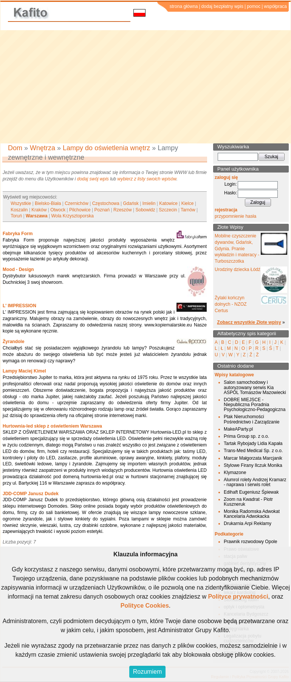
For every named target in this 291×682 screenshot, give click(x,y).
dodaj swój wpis (93, 179)
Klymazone (235, 472)
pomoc (253, 6)
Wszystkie (21, 203)
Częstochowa (105, 203)
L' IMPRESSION (19, 305)
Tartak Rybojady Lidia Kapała (253, 443)
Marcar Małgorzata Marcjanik (253, 458)
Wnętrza (42, 148)
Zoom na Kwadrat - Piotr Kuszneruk (248, 502)
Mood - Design (18, 269)
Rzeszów (122, 209)
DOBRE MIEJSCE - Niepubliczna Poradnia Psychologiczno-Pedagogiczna (254, 404)
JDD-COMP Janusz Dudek (31, 493)
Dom (15, 148)
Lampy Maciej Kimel (24, 371)
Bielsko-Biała (48, 203)
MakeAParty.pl (238, 429)
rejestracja (226, 209)
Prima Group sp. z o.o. (246, 436)
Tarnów (188, 209)
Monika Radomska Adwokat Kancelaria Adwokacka (252, 514)
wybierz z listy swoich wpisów (147, 179)
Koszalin (19, 209)
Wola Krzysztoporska (72, 216)
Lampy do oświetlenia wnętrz (106, 148)
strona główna (184, 6)
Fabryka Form (18, 233)
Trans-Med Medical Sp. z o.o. (253, 450)
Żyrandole (13, 341)
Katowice (168, 203)
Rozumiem (147, 671)
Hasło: (230, 193)
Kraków (38, 209)
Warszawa (37, 216)
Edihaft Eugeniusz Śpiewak (251, 492)
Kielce (187, 203)
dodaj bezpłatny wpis (222, 6)
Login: (230, 184)
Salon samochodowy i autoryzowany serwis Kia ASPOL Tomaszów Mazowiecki (255, 387)
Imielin (149, 203)
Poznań (102, 209)
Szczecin (168, 209)
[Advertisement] (145, 87)
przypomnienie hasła (235, 216)
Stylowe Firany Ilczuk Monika (253, 465)
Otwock (57, 209)
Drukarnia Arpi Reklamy (247, 523)
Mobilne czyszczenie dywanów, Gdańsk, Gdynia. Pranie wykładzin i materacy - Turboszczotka (237, 248)
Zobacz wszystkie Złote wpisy (249, 322)
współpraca (275, 6)
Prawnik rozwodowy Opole (250, 541)
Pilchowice (80, 209)
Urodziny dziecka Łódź (237, 269)
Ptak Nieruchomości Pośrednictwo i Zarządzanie (251, 419)
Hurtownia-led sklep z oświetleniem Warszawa (52, 426)
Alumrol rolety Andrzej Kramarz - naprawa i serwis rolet (255, 482)
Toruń (16, 216)
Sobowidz (145, 209)
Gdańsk (131, 203)
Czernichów (76, 203)
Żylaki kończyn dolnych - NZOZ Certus (231, 304)
